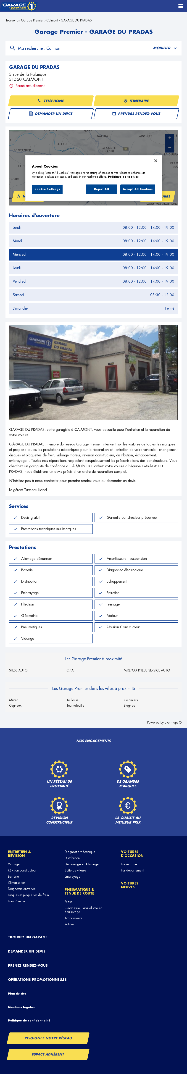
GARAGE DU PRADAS (76, 20)
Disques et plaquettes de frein (28, 895)
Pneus (68, 901)
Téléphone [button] (50, 101)
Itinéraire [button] (136, 101)
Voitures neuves (129, 885)
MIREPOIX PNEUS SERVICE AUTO (147, 670)
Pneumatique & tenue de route (79, 891)
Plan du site (17, 993)
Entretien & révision (19, 853)
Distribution (72, 858)
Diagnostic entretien (22, 888)
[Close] (156, 161)
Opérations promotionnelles (37, 979)
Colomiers (131, 700)
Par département (132, 870)
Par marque (129, 864)
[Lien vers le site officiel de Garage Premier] (19, 6)
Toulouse (72, 700)
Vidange (14, 864)
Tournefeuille (75, 705)
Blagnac (129, 705)
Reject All (101, 189)
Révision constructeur (22, 870)
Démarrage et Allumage (82, 864)
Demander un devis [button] (51, 114)
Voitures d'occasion (132, 853)
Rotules (69, 924)
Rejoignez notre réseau (48, 1038)
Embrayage (72, 876)
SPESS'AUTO (18, 670)
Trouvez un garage (27, 937)
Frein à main (16, 901)
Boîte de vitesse (75, 870)
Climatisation (17, 882)
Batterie (13, 876)
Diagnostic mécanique (80, 851)
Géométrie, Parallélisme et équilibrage (83, 909)
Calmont (52, 20)
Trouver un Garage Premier (24, 20)
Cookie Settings (47, 189)
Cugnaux (15, 705)
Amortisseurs (73, 918)
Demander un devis (26, 951)
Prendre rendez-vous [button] (136, 114)
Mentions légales (21, 1007)
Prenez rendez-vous (28, 965)
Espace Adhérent (48, 1054)
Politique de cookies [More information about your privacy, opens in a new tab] (123, 177)
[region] (93, 178)
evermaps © (173, 722)
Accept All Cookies (138, 189)
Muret (13, 700)
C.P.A (70, 670)
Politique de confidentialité (29, 1020)
